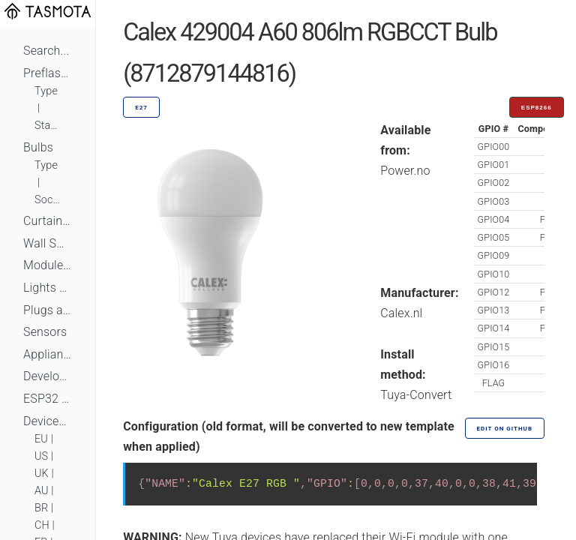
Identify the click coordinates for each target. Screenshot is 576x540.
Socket (47, 200)
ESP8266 (536, 107)
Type (46, 91)
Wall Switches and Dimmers (47, 243)
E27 (141, 107)
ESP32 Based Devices (47, 399)
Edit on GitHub (504, 428)
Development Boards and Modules (47, 376)
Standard (47, 125)
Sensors (45, 332)
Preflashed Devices (47, 73)
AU (41, 490)
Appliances (47, 354)
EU (41, 439)
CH (42, 525)
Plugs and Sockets (47, 310)
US (41, 456)
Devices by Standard (47, 421)
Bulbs (38, 147)
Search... (46, 51)
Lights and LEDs (47, 287)
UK (41, 473)
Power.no (405, 171)
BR (41, 508)
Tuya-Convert (416, 395)
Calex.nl (401, 313)
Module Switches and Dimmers (47, 265)
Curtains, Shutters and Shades (47, 221)
